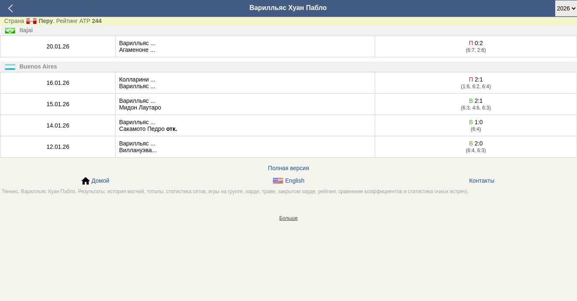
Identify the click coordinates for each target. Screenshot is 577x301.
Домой (95, 181)
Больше (288, 218)
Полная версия (288, 168)
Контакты (481, 180)
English (288, 180)
